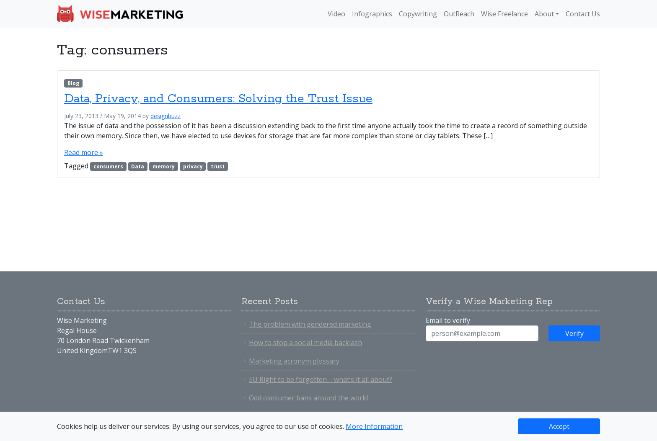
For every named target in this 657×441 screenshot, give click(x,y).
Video (336, 13)
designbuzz (165, 116)
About (544, 13)
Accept (559, 426)
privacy (193, 166)
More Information (374, 426)
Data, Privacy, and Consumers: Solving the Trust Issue (218, 98)
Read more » (83, 152)
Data (137, 166)
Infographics (372, 13)
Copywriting (418, 13)
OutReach (459, 13)
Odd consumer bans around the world (308, 397)
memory (164, 166)
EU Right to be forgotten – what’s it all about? (320, 379)
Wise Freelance (504, 13)
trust (218, 166)
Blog (73, 83)
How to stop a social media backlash (305, 342)
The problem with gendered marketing (310, 324)
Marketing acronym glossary (294, 361)
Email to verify (448, 320)
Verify (574, 333)
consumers (108, 166)
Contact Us (583, 13)
